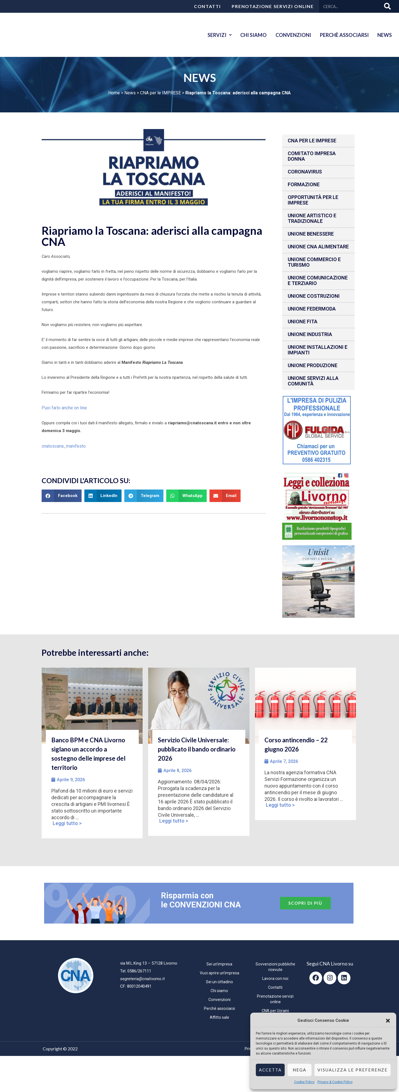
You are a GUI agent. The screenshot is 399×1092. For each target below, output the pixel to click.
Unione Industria (310, 334)
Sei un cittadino (219, 981)
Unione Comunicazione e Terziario (318, 280)
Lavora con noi (275, 978)
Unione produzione (312, 365)
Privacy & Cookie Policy (335, 1082)
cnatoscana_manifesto (63, 445)
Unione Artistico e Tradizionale (312, 218)
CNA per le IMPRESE (160, 92)
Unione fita (302, 321)
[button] (388, 1020)
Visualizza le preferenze (352, 1069)
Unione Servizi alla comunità (313, 381)
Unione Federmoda (312, 309)
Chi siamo (245, 35)
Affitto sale (219, 1017)
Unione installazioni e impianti (317, 349)
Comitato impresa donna (312, 156)
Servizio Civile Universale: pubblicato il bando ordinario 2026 (197, 749)
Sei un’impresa (219, 964)
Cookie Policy (304, 1082)
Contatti (207, 6)
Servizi (209, 35)
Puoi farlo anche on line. (63, 407)
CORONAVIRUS (305, 172)
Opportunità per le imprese (313, 200)
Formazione (304, 184)
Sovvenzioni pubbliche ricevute (275, 967)
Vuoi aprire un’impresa (219, 972)
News (383, 35)
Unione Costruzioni (314, 296)
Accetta (270, 1069)
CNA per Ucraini (275, 1010)
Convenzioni (287, 35)
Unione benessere (311, 234)
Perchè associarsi (340, 35)
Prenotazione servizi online (273, 6)
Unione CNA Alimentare (318, 246)
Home (114, 92)
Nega (299, 1069)
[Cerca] (388, 6)
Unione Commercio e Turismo (314, 262)
